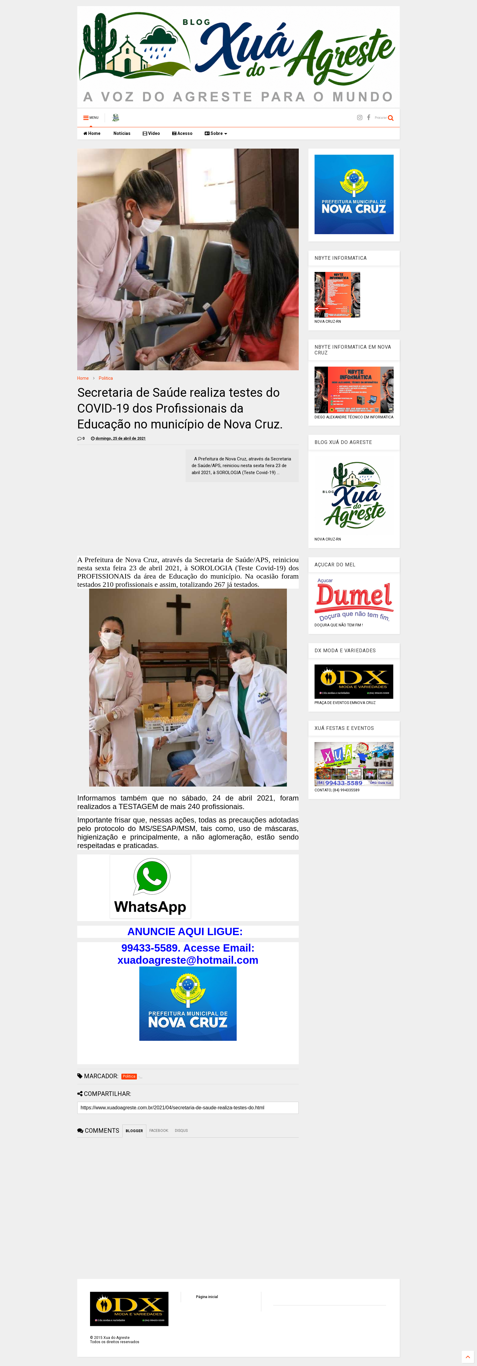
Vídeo (151, 133)
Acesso (182, 133)
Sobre (216, 133)
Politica (106, 378)
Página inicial (207, 1297)
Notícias (122, 133)
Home (91, 133)
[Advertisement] (128, 492)
